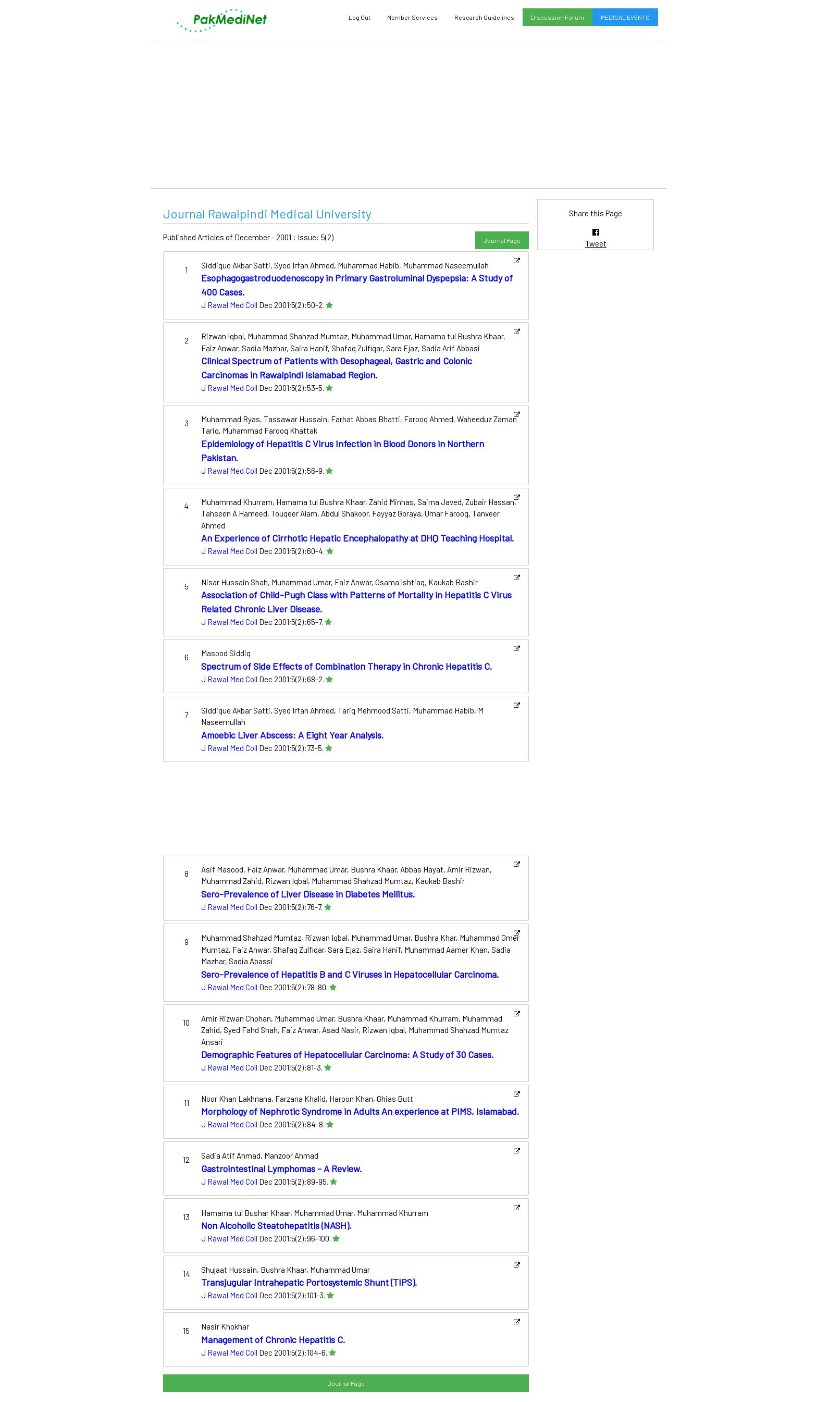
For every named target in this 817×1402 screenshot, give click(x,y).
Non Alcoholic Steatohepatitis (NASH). (276, 1225)
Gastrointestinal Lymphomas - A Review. (281, 1168)
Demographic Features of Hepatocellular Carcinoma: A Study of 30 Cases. (347, 1054)
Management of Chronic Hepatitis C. (273, 1339)
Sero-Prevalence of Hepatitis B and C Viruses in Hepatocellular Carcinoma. (350, 974)
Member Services (412, 17)
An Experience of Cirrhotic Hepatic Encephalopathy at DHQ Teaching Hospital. (357, 538)
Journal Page (502, 240)
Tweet (595, 243)
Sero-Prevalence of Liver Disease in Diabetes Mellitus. (308, 894)
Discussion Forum (557, 17)
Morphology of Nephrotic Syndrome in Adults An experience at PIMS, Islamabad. (360, 1111)
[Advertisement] (408, 115)
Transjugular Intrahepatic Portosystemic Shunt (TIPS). (309, 1282)
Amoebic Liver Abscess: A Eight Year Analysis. (292, 735)
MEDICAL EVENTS (625, 17)
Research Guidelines (484, 17)
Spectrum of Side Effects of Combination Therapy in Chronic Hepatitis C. (346, 666)
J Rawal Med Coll (229, 305)
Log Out (359, 17)
